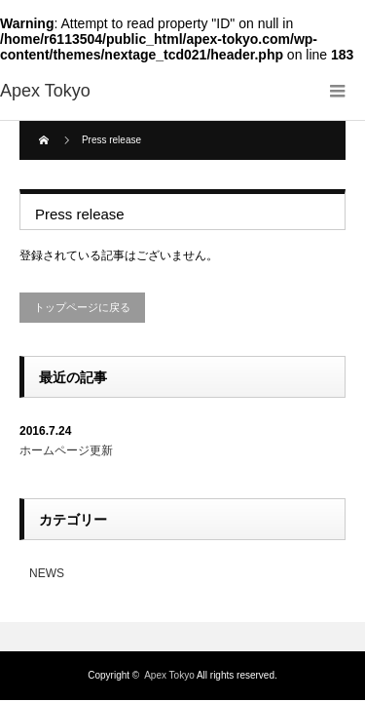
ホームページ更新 (66, 450)
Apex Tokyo (169, 675)
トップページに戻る (82, 307)
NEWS (46, 573)
